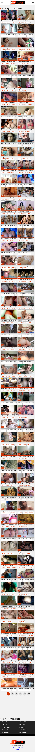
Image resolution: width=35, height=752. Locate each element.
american (4, 281)
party (29, 199)
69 (19, 621)
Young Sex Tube (6, 727)
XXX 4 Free (22, 724)
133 (29, 694)
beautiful (28, 240)
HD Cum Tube (5, 732)
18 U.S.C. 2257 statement (17, 747)
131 (20, 694)
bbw (19, 63)
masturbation (26, 594)
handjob (28, 254)
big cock (3, 22)
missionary (9, 621)
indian (24, 22)
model (28, 131)
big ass (3, 49)
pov (14, 213)
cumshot (29, 553)
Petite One (22, 727)
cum (7, 240)
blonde (8, 512)
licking (12, 172)
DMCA (17, 749)
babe (20, 49)
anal (20, 158)
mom (11, 213)
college (8, 131)
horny (12, 117)
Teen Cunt (4, 724)
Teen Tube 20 (5, 730)
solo (29, 22)
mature (29, 322)
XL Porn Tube (5, 722)
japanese (29, 36)
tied (24, 431)
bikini (24, 131)
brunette (30, 349)
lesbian (29, 104)
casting (25, 649)
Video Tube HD (23, 730)
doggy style (29, 308)
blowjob (25, 267)
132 (25, 694)
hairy (12, 158)
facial (30, 267)
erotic (28, 49)
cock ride (8, 403)
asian (20, 36)
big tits (8, 22)
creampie (25, 417)
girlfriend (9, 458)
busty (13, 22)
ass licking (8, 376)
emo (28, 444)
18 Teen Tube (23, 722)
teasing (29, 662)
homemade (31, 635)
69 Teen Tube (23, 732)
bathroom (21, 172)
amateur (3, 90)
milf (7, 213)
